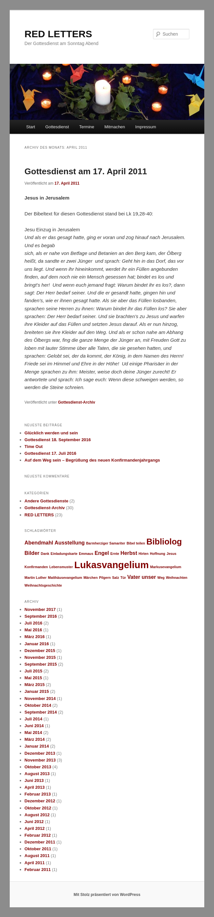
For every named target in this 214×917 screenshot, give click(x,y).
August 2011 (37, 855)
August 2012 (37, 814)
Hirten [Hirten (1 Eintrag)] (143, 554)
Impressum (145, 126)
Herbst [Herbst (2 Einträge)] (129, 553)
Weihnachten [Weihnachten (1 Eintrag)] (176, 577)
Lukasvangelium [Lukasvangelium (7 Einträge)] (111, 564)
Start (30, 126)
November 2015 (40, 657)
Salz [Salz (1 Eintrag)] (115, 577)
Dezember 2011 (40, 842)
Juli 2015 (33, 671)
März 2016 (35, 636)
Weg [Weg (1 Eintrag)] (160, 577)
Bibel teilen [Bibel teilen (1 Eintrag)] (135, 543)
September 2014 (41, 712)
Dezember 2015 (40, 650)
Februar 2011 (38, 869)
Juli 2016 (33, 623)
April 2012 (35, 828)
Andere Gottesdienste (46, 501)
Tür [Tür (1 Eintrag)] (123, 577)
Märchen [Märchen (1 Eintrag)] (90, 577)
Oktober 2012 (38, 808)
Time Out (34, 446)
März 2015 (35, 684)
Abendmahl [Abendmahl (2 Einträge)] (39, 542)
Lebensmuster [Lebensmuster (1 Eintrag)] (61, 567)
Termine (86, 126)
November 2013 (40, 760)
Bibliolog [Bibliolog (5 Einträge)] (164, 541)
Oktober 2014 (38, 705)
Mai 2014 (33, 732)
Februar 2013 (38, 794)
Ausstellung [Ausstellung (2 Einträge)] (69, 542)
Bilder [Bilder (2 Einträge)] (32, 553)
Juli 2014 (33, 718)
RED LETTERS (58, 34)
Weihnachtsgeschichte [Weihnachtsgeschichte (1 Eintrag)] (43, 585)
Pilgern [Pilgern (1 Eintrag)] (105, 577)
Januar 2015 (37, 691)
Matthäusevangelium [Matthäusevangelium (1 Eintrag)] (65, 577)
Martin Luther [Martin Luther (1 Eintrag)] (36, 577)
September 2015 (41, 664)
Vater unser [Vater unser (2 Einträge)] (141, 577)
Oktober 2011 (38, 848)
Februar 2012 (38, 835)
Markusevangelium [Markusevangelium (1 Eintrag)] (165, 567)
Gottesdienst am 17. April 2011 (86, 171)
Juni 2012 (34, 821)
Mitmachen (114, 126)
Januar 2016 (37, 643)
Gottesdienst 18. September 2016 (58, 439)
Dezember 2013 (40, 753)
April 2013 (35, 787)
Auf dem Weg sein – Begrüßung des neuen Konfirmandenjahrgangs (92, 460)
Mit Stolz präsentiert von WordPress (107, 894)
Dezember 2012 (40, 800)
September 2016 (41, 616)
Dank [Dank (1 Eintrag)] (45, 554)
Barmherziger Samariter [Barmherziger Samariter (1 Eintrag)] (105, 543)
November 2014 (40, 698)
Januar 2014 (37, 746)
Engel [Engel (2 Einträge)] (102, 553)
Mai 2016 (33, 629)
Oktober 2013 (38, 766)
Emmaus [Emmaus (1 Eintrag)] (86, 554)
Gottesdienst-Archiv (76, 402)
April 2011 (35, 862)
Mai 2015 (33, 677)
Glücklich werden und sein (51, 432)
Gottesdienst (57, 126)
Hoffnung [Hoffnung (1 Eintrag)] (157, 554)
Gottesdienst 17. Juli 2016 (51, 453)
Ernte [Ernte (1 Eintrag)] (114, 554)
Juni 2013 (34, 780)
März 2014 (35, 739)
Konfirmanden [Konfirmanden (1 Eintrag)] (36, 567)
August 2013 (37, 773)
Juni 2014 (34, 725)
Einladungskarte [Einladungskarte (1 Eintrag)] (64, 554)
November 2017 (40, 609)
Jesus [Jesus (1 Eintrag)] (171, 554)
